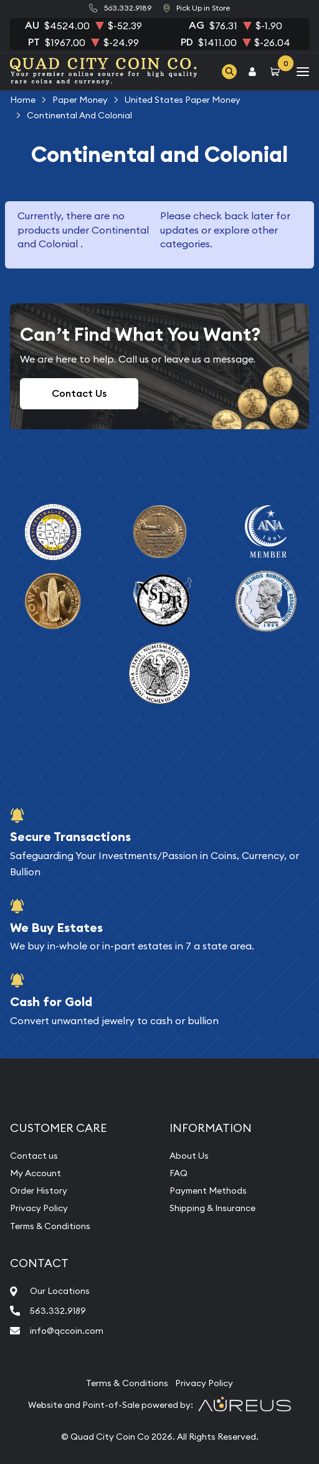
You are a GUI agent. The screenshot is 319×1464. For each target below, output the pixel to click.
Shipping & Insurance (212, 1208)
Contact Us (79, 393)
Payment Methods (208, 1190)
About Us (189, 1155)
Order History (38, 1190)
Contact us (34, 1155)
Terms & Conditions (50, 1226)
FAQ (178, 1173)
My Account (35, 1173)
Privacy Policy (39, 1208)
